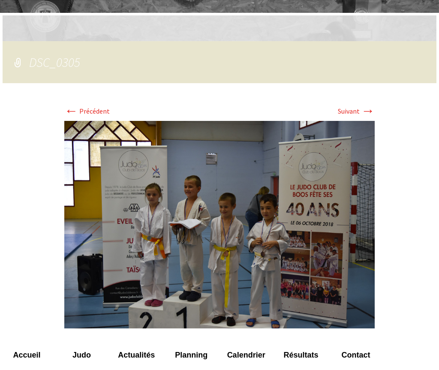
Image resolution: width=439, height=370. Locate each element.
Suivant (356, 111)
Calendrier (246, 355)
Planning (191, 355)
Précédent (87, 111)
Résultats (301, 355)
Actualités (136, 355)
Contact (355, 355)
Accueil (26, 355)
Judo (81, 355)
